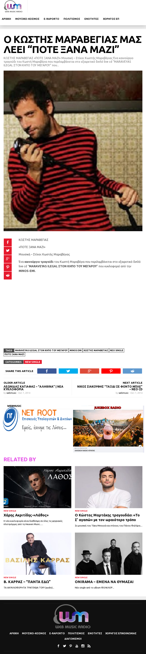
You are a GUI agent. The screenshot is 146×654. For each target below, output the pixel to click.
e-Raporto (79, 6)
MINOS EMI (76, 338)
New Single (32, 349)
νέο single (116, 338)
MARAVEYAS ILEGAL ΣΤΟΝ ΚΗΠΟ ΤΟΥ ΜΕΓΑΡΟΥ (41, 338)
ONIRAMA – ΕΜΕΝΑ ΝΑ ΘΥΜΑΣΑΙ (104, 569)
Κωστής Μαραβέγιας (96, 338)
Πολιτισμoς (99, 6)
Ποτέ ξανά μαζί (14, 342)
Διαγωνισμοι (73, 626)
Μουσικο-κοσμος (55, 6)
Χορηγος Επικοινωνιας (120, 620)
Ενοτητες (119, 6)
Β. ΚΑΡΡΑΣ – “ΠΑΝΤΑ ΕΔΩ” (27, 569)
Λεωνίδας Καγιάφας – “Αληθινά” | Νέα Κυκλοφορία (33, 375)
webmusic (11, 380)
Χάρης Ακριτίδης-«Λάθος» (26, 503)
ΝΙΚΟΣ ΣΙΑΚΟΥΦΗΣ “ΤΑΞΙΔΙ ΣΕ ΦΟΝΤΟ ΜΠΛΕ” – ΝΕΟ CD (109, 375)
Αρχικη (34, 6)
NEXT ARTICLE (132, 370)
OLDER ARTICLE (14, 370)
